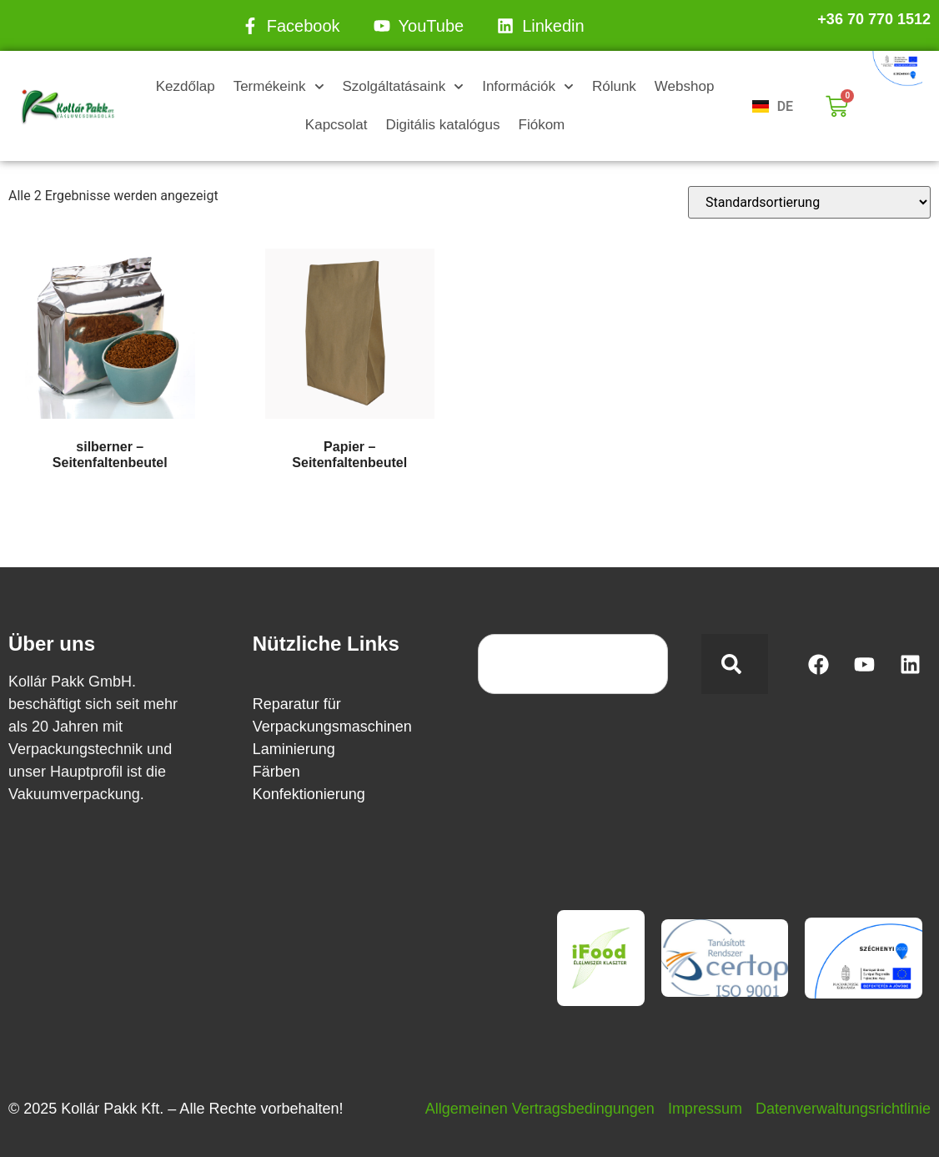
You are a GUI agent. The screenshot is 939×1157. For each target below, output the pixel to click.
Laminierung (294, 749)
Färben (276, 771)
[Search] (734, 664)
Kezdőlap (185, 86)
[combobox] (573, 664)
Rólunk (614, 86)
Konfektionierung (309, 794)
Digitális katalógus (443, 125)
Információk (528, 86)
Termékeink (278, 86)
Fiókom (542, 125)
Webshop (685, 86)
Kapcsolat (336, 125)
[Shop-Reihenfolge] (809, 202)
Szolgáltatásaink (403, 86)
